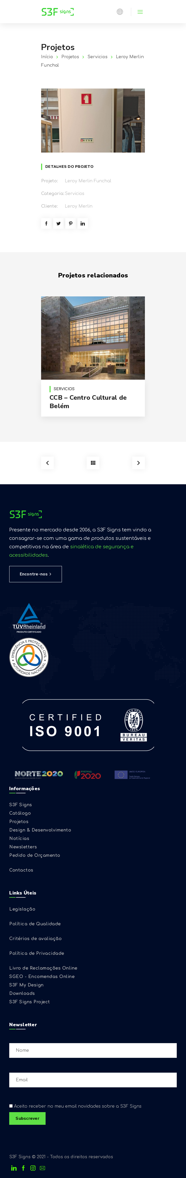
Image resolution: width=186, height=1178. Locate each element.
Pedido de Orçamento (34, 855)
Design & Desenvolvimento (40, 830)
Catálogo (20, 813)
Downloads (22, 993)
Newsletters (23, 847)
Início (47, 57)
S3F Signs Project (29, 1002)
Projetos (70, 57)
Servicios (97, 57)
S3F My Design (26, 985)
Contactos (21, 870)
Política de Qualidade (35, 924)
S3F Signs (20, 805)
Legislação (22, 909)
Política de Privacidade (36, 953)
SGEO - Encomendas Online (42, 976)
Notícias (19, 838)
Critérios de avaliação (35, 938)
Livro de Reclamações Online (43, 968)
